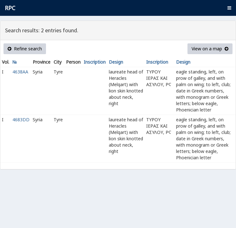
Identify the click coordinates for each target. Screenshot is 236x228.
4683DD (21, 120)
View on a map (210, 49)
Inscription (95, 62)
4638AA (20, 72)
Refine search (25, 49)
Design (116, 62)
